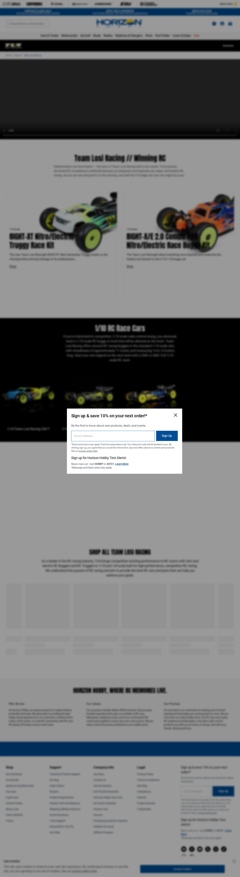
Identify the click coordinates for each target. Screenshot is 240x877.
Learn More (122, 461)
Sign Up (157, 433)
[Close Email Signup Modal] (166, 412)
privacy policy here (110, 448)
